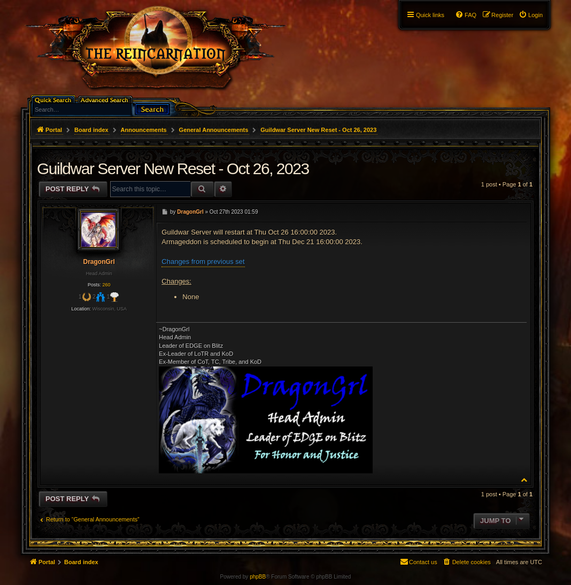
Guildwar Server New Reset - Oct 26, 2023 (318, 130)
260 (106, 284)
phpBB (258, 577)
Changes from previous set (202, 262)
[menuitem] (531, 15)
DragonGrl (98, 262)
